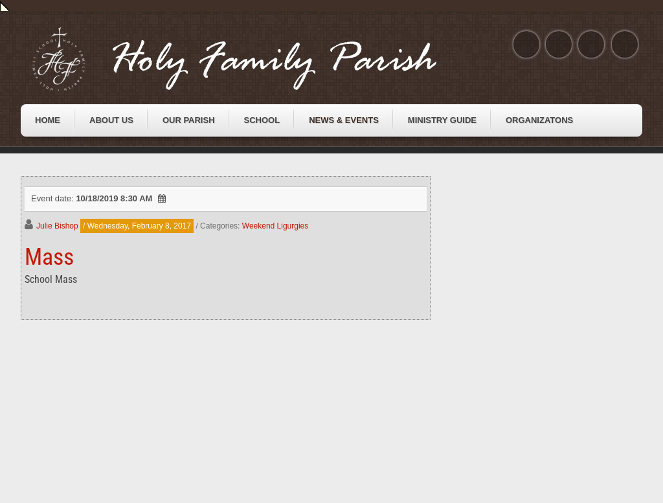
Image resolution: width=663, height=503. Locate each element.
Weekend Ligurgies (275, 225)
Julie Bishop (57, 225)
